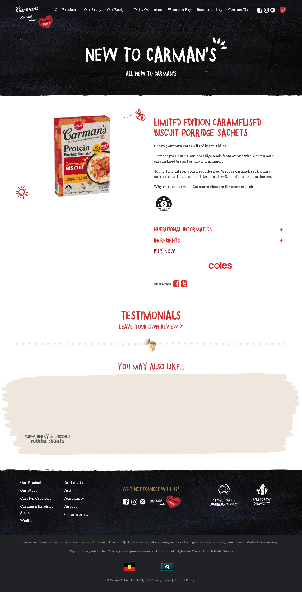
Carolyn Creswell (35, 498)
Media (25, 521)
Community (73, 498)
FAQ (67, 490)
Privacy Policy (161, 580)
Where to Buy (179, 10)
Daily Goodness (148, 10)
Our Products (66, 10)
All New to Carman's (151, 73)
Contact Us (238, 10)
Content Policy (184, 580)
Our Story (92, 10)
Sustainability (209, 10)
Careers (70, 506)
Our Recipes (117, 10)
